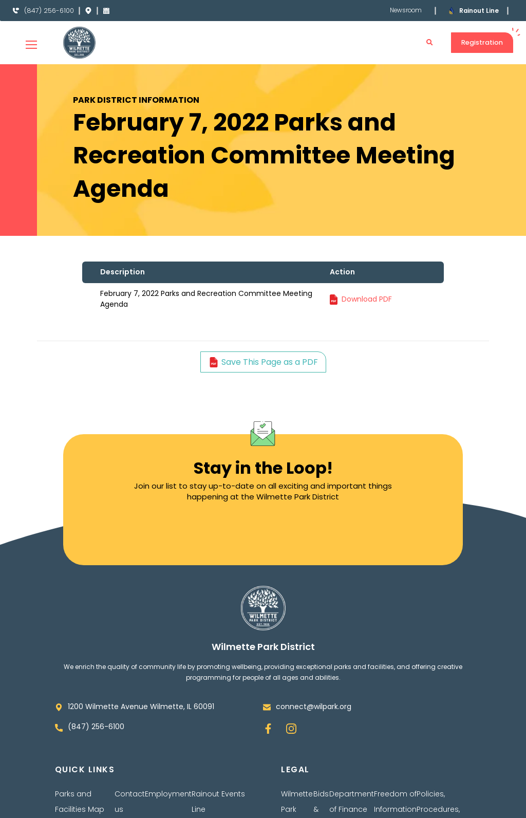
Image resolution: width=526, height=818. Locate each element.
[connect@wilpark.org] (267, 707)
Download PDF (367, 299)
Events (233, 794)
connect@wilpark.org (313, 706)
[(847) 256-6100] (16, 11)
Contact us (130, 801)
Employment (168, 794)
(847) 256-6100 (49, 10)
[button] (429, 42)
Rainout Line (479, 10)
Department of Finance (351, 801)
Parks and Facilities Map (79, 801)
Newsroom (405, 10)
